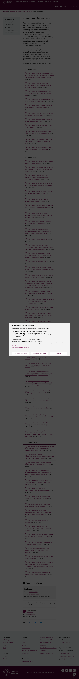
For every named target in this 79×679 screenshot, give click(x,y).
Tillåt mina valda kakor (39, 353)
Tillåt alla (58, 353)
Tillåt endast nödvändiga (20, 353)
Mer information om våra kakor (20, 346)
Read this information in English (20, 347)
